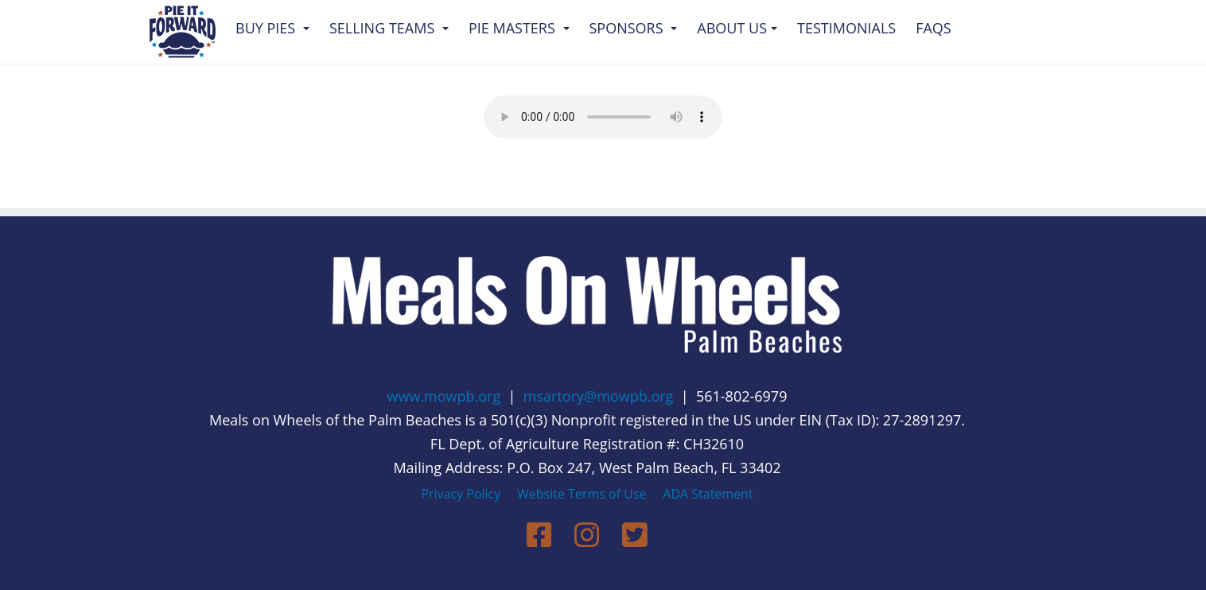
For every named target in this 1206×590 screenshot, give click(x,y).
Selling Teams (389, 27)
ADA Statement (708, 494)
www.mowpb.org (444, 396)
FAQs (933, 27)
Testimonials (846, 27)
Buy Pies (272, 27)
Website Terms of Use (581, 494)
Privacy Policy (460, 494)
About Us (737, 27)
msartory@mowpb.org (598, 396)
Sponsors (633, 27)
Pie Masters (519, 27)
